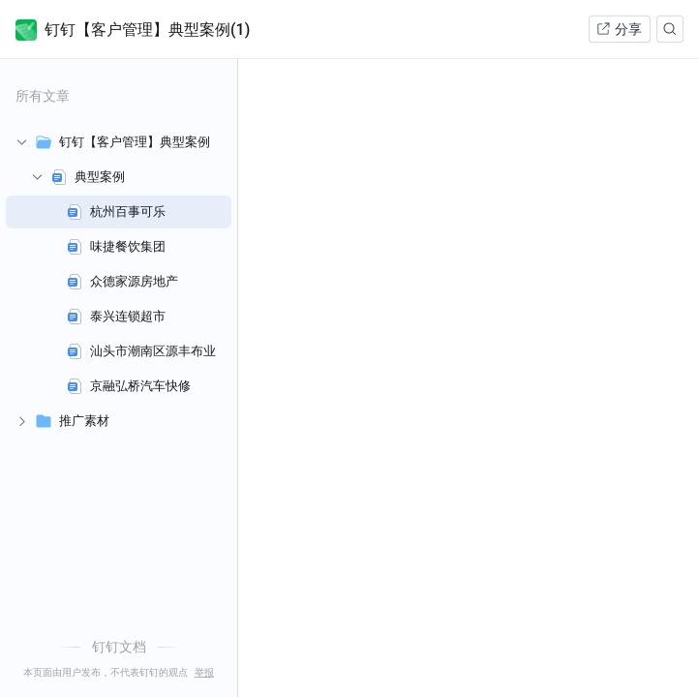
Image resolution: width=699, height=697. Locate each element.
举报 (204, 673)
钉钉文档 (119, 646)
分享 (618, 29)
